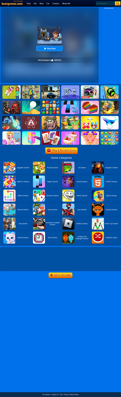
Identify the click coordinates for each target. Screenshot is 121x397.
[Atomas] (31, 117)
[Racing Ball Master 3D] (109, 86)
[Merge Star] (51, 117)
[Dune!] (31, 101)
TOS (61, 394)
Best (41, 4)
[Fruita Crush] (109, 132)
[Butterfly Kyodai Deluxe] (51, 132)
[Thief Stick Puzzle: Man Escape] (70, 86)
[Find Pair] (70, 132)
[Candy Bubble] (90, 132)
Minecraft (66, 4)
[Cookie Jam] (90, 101)
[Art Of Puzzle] (109, 117)
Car (47, 4)
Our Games (46, 394)
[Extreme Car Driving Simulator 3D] (51, 86)
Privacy (66, 394)
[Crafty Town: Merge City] (70, 117)
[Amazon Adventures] (109, 101)
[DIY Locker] (31, 132)
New (29, 4)
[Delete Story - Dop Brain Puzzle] (11, 86)
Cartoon (55, 4)
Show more (8, 267)
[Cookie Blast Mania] (51, 101)
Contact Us (54, 394)
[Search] (105, 3)
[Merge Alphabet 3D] (90, 117)
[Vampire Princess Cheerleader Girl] (11, 132)
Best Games (75, 394)
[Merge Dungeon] (11, 101)
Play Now (50, 48)
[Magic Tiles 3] (70, 101)
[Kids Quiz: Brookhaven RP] (90, 86)
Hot (35, 4)
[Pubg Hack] (31, 86)
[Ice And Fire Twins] (11, 117)
